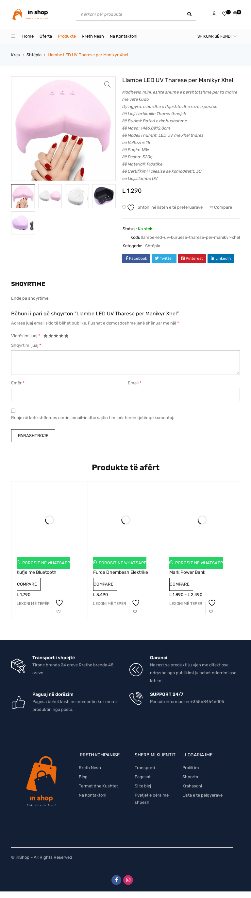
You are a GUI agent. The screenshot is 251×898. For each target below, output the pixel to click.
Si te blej (143, 786)
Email (135, 382)
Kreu (15, 54)
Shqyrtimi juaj (26, 345)
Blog (83, 776)
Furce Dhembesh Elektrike (120, 572)
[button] (107, 84)
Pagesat (143, 776)
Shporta (190, 776)
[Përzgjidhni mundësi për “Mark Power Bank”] (185, 603)
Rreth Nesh (90, 767)
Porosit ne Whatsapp (45, 562)
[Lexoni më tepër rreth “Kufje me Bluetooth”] (33, 603)
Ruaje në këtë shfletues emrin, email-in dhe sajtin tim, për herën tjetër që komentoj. (92, 417)
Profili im (190, 767)
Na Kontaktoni (92, 795)
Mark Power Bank (187, 572)
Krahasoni (192, 786)
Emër (18, 382)
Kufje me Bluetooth (37, 572)
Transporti (145, 767)
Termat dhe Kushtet (98, 786)
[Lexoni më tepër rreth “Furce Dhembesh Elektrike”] (109, 603)
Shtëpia (34, 54)
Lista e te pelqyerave (202, 795)
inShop (22, 857)
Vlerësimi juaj (25, 335)
